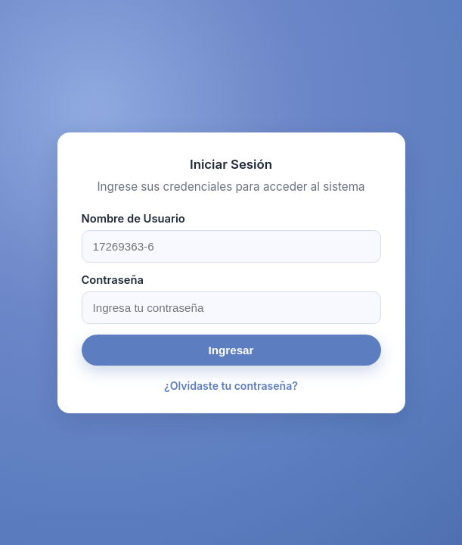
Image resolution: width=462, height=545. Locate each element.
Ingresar (231, 350)
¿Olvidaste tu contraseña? (231, 385)
